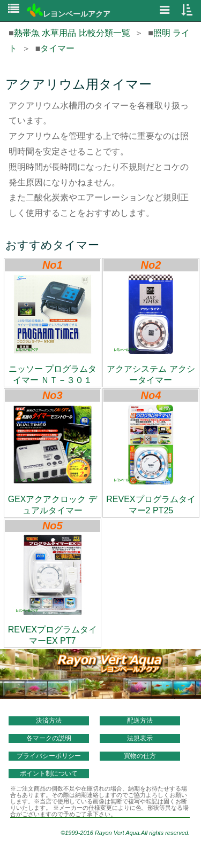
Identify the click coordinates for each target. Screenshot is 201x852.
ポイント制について (49, 773)
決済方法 (49, 720)
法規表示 (140, 738)
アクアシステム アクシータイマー (151, 329)
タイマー (57, 48)
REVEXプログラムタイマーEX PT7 (52, 590)
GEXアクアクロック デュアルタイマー (52, 459)
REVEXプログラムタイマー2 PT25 (150, 459)
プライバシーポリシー (49, 756)
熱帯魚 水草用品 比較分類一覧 (72, 32)
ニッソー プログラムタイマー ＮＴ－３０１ (52, 329)
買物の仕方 (140, 756)
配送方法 (140, 720)
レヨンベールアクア (68, 14)
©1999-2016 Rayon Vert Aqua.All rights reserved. (125, 833)
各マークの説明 (48, 738)
